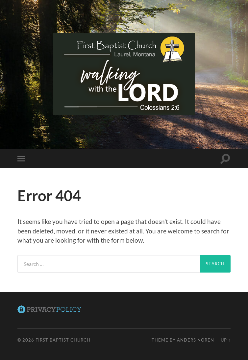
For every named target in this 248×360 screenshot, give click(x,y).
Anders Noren (195, 340)
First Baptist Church (63, 340)
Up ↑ (226, 340)
